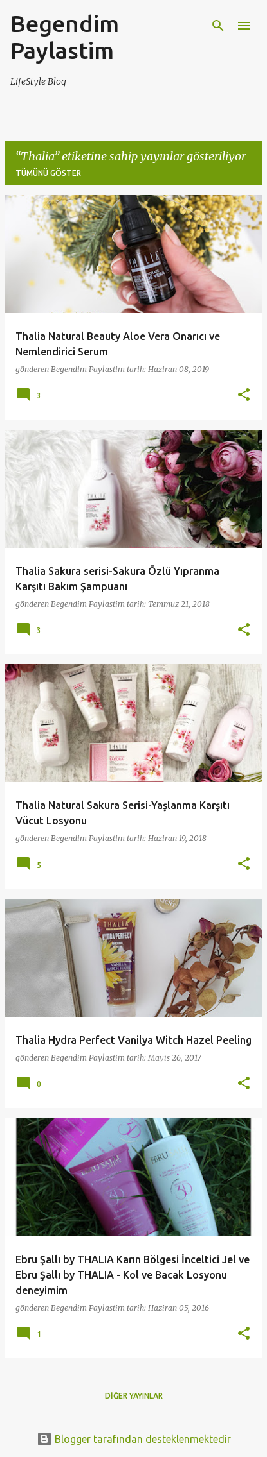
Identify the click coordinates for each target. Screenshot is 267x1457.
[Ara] (218, 25)
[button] (244, 395)
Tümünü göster (48, 173)
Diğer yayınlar (134, 1396)
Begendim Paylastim (64, 37)
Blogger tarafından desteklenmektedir (134, 1439)
